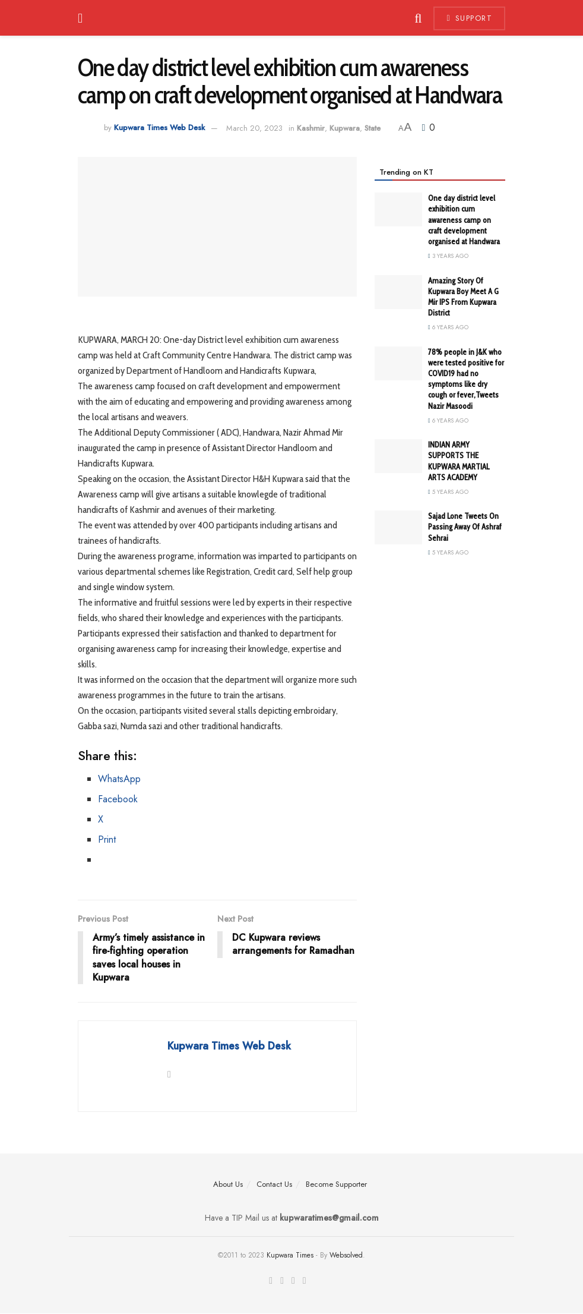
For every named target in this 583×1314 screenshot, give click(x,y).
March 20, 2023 (254, 128)
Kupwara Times (290, 1255)
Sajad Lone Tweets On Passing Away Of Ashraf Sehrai (465, 526)
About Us (228, 1184)
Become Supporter (336, 1184)
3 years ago (448, 255)
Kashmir (311, 128)
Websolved (346, 1255)
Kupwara (344, 128)
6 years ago (448, 327)
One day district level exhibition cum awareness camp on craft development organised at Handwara (464, 219)
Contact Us (274, 1184)
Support (469, 18)
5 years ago (448, 491)
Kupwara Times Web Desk (159, 128)
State (373, 128)
